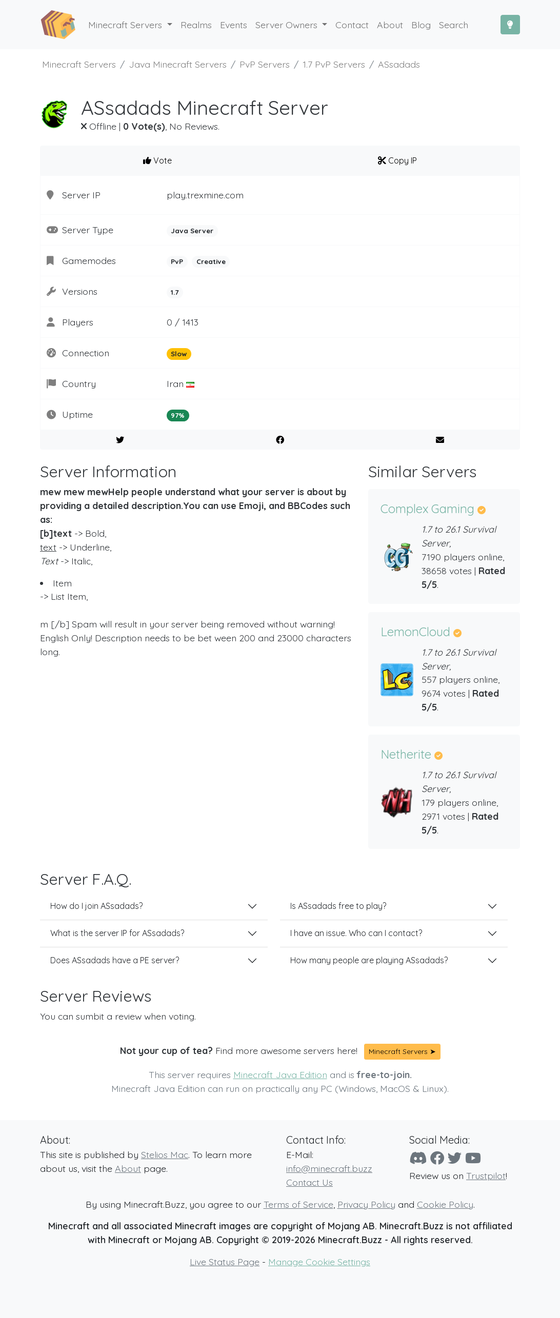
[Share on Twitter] (120, 440)
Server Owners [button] (287, 24)
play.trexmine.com (205, 194)
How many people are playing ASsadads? (369, 960)
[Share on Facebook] (280, 440)
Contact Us (309, 1182)
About (128, 1168)
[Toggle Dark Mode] (510, 24)
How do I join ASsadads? (96, 906)
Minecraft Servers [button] (126, 24)
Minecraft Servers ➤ (402, 1051)
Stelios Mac (164, 1154)
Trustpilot (486, 1175)
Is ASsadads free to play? (338, 906)
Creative (211, 261)
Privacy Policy (366, 1204)
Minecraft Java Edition (280, 1074)
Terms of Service (298, 1204)
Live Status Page (224, 1261)
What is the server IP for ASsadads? (117, 933)
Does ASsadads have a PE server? (114, 960)
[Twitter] (455, 1158)
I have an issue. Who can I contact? (356, 933)
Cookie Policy (445, 1204)
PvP (177, 261)
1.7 (174, 292)
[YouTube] (473, 1158)
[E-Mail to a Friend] (439, 440)
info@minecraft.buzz (329, 1168)
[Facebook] (437, 1158)
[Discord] (418, 1158)
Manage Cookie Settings (319, 1261)
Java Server (192, 231)
